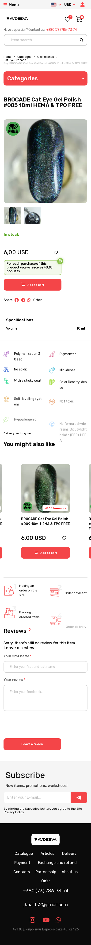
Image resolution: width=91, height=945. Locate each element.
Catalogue (24, 56)
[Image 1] (13, 216)
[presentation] (39, 725)
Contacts (21, 872)
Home (7, 56)
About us (70, 872)
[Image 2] (32, 216)
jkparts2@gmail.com (45, 904)
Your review (14, 680)
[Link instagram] (33, 920)
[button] (83, 4)
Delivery (69, 853)
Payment (22, 862)
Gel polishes (45, 56)
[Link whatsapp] (58, 920)
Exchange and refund (57, 862)
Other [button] (37, 300)
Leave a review (32, 744)
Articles (47, 853)
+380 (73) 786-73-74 (61, 30)
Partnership (45, 872)
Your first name (17, 656)
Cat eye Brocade (15, 60)
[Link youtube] (46, 920)
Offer (45, 881)
